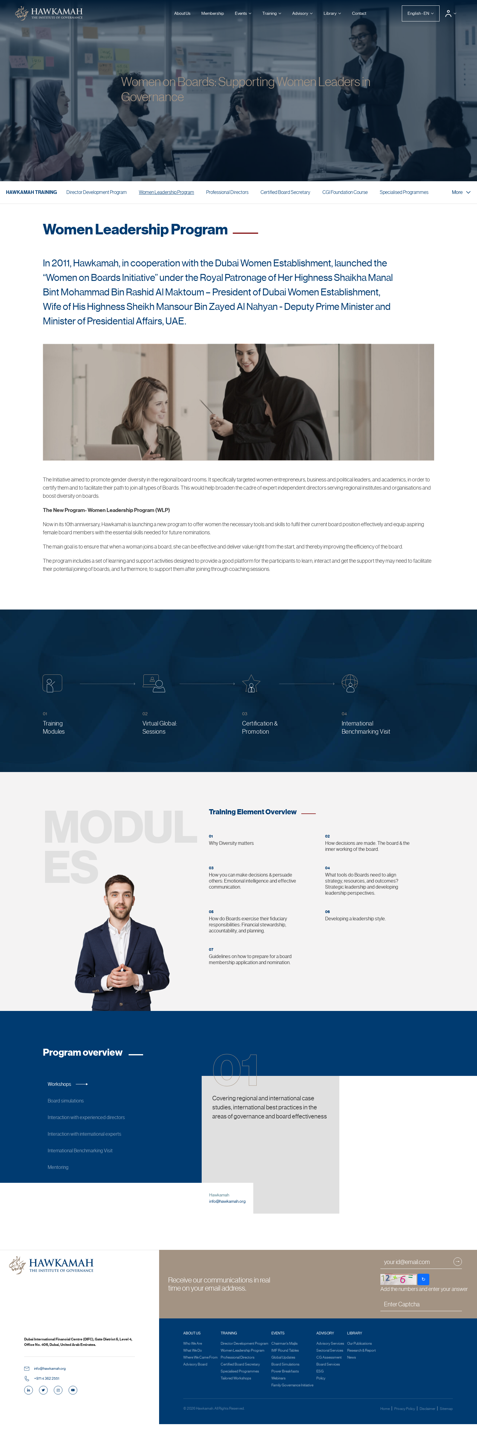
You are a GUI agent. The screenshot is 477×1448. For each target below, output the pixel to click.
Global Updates (283, 1383)
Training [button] (269, 13)
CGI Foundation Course (345, 192)
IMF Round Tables (285, 1376)
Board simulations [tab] (74, 1101)
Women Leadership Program (166, 192)
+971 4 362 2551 (46, 1404)
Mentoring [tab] (66, 1167)
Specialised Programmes (404, 192)
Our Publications (359, 1369)
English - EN (418, 13)
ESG (320, 1397)
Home (385, 1434)
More (461, 192)
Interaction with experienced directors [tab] (95, 1118)
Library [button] (330, 13)
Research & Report (361, 1376)
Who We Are (192, 1369)
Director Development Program (96, 192)
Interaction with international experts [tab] (93, 1134)
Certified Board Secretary (285, 192)
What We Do (192, 1376)
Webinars (278, 1403)
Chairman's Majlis (284, 1369)
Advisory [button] (300, 13)
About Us (182, 13)
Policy (320, 1403)
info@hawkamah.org (227, 1226)
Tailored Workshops (236, 1403)
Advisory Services (330, 1369)
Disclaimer (428, 1434)
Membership (212, 13)
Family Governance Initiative (292, 1410)
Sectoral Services (329, 1376)
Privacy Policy (405, 1434)
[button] (451, 13)
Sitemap (446, 1434)
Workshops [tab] (68, 1084)
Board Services (328, 1390)
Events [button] (241, 13)
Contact (359, 13)
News (351, 1383)
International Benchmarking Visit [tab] (88, 1151)
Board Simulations (285, 1390)
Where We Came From (200, 1383)
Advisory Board (195, 1390)
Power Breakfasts (285, 1397)
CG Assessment (329, 1383)
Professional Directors (227, 192)
